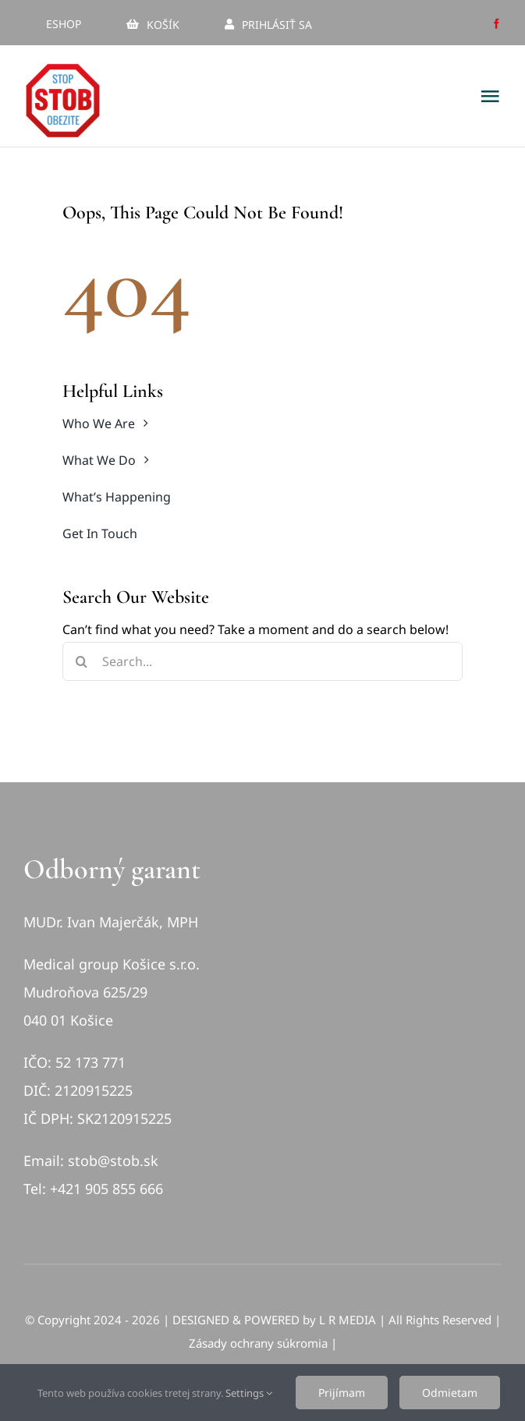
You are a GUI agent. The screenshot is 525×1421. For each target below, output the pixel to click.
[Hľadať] (81, 661)
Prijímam (341, 1392)
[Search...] (262, 661)
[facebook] (496, 24)
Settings (248, 1393)
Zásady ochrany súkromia (258, 1343)
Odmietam (449, 1392)
